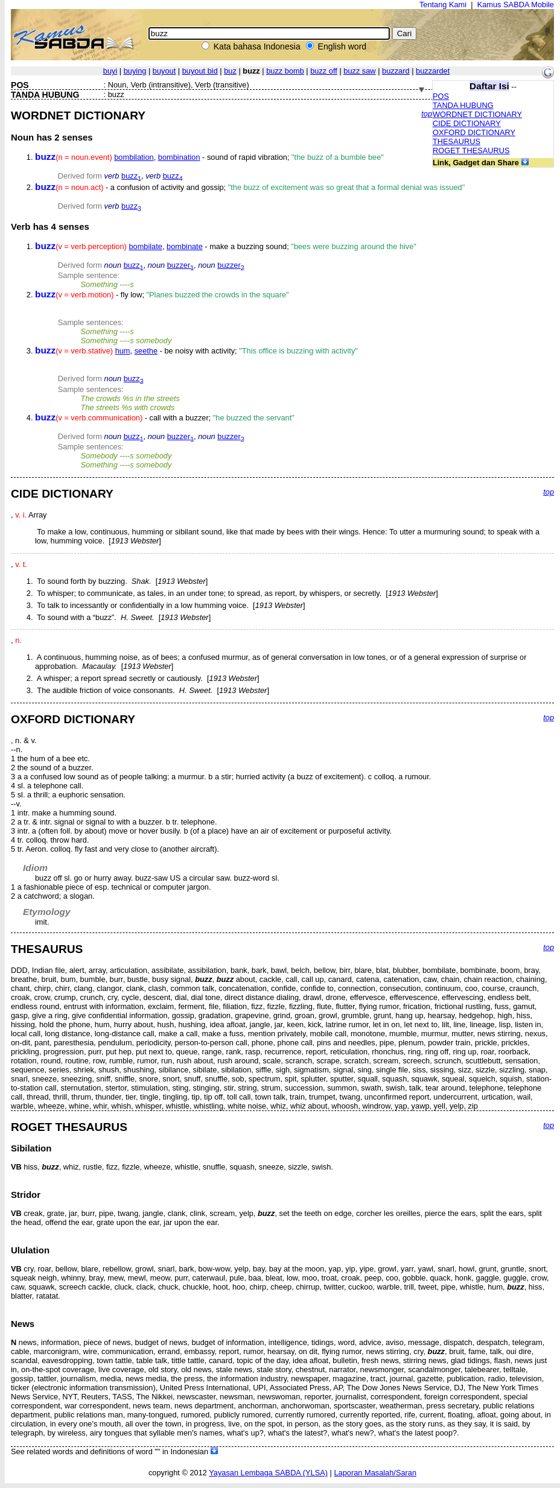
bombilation (133, 157)
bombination (179, 157)
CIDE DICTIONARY (467, 123)
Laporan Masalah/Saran (375, 1472)
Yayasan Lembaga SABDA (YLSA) (268, 1472)
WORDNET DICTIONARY (477, 114)
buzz (131, 175)
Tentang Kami (442, 4)
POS (441, 96)
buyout (164, 70)
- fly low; (162, 294)
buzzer (180, 265)
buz (230, 70)
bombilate (145, 246)
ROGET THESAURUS (471, 150)
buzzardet (433, 70)
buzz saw (359, 70)
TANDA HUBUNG (463, 105)
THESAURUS (456, 141)
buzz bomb (285, 70)
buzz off (323, 70)
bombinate (185, 246)
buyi (110, 70)
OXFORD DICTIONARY (474, 132)
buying (135, 70)
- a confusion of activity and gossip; (250, 187)
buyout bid (200, 70)
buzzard (396, 70)
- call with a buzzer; (164, 417)
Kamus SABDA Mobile (515, 4)
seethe (146, 350)
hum (122, 350)
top (426, 113)
